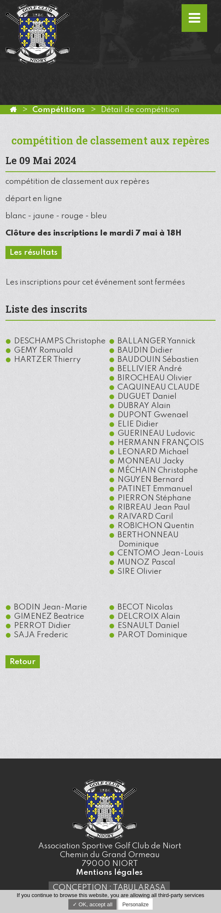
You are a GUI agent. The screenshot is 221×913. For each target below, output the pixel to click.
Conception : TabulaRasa (109, 888)
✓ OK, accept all (93, 904)
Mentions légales (109, 872)
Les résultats (33, 252)
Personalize (135, 905)
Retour (23, 662)
